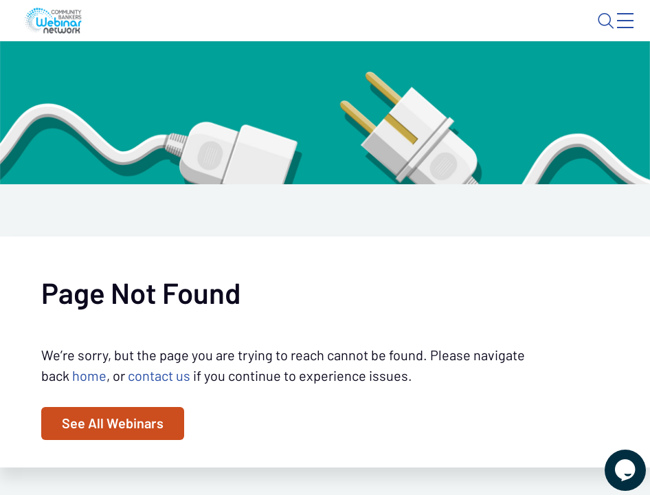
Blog (436, 32)
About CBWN (516, 32)
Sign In (609, 32)
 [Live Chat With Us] (613, 461)
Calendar (247, 72)
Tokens (309, 72)
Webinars (179, 72)
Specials (369, 72)
